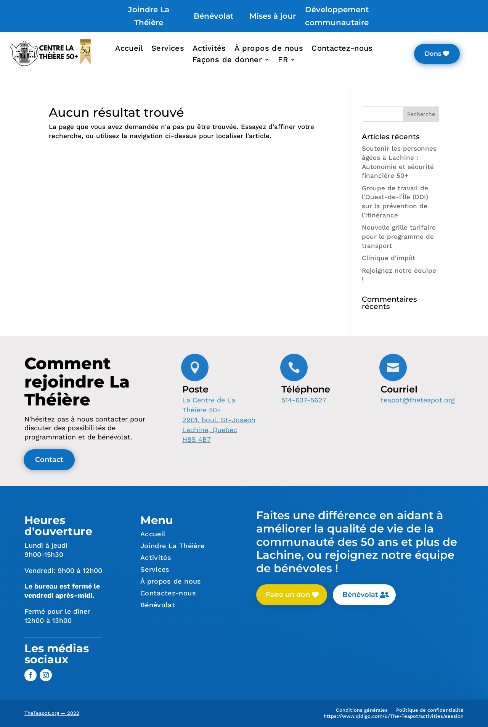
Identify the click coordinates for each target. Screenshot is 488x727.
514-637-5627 (303, 400)
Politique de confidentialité (430, 711)
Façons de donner (227, 60)
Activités (209, 49)
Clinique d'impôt (388, 258)
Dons (433, 53)
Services (167, 49)
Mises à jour (272, 16)
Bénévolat (213, 16)
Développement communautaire (337, 16)
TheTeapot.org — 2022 (51, 713)
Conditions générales (362, 711)
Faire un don (288, 594)
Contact (49, 459)
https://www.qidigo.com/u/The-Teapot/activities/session (394, 717)
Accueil (129, 49)
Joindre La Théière (148, 16)
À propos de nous (268, 49)
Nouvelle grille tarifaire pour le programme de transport (399, 236)
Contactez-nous (342, 49)
